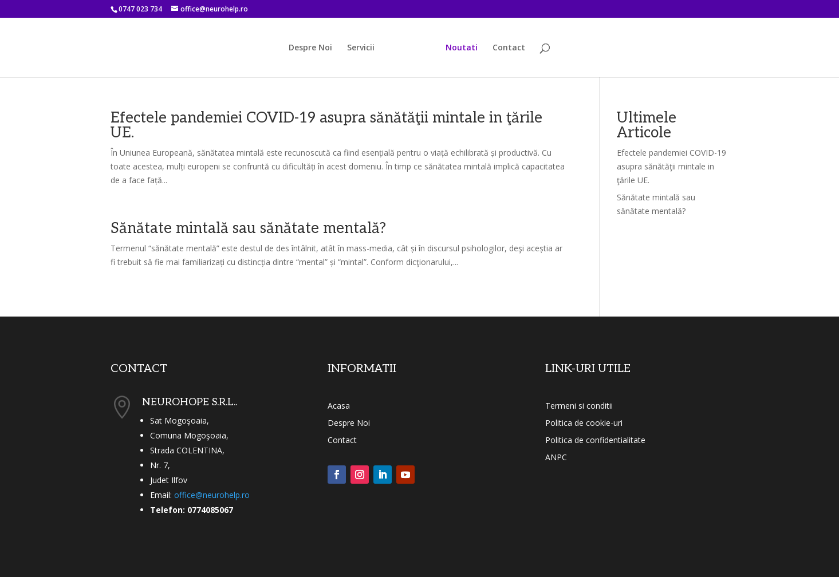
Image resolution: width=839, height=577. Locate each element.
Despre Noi (310, 48)
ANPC (556, 458)
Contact (509, 48)
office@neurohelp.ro (212, 494)
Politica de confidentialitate (595, 440)
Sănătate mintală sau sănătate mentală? (248, 228)
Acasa (339, 406)
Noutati (462, 48)
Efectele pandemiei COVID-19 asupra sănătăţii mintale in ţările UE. (326, 125)
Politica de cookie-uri (584, 423)
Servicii (361, 48)
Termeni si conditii (579, 406)
